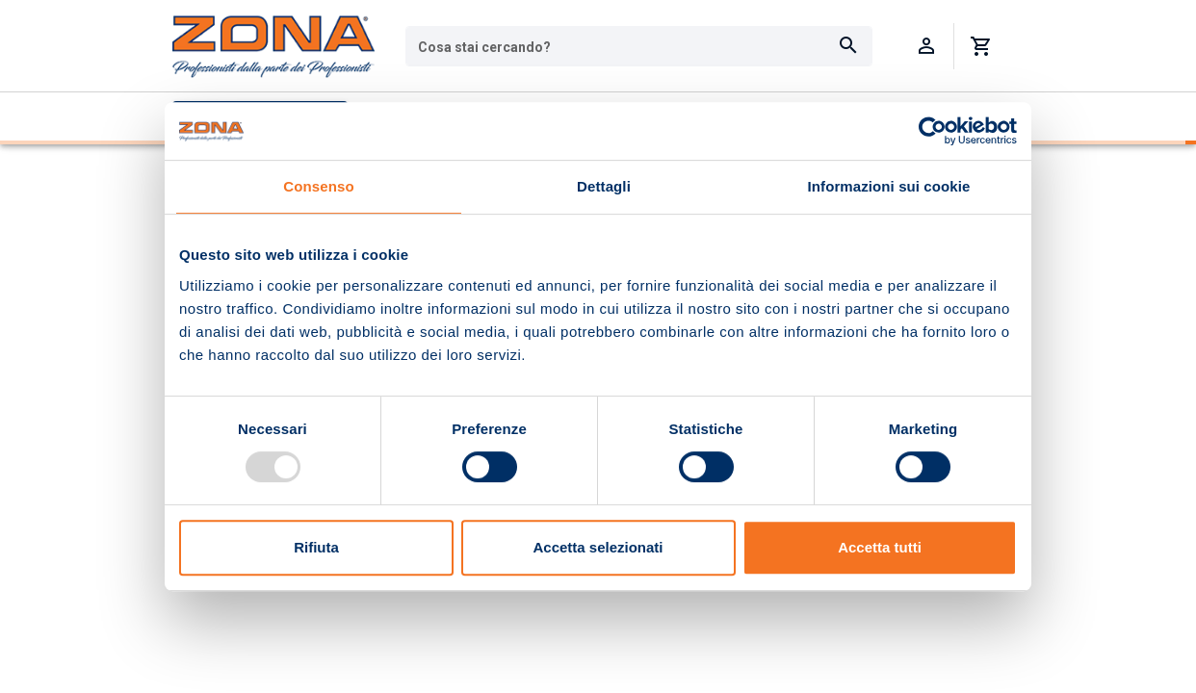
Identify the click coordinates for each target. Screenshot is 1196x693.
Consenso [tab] (318, 186)
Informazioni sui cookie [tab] (889, 186)
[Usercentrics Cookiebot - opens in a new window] (932, 130)
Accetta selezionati (598, 547)
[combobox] (638, 46)
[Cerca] (848, 46)
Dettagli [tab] (604, 186)
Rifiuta (316, 547)
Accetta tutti (880, 547)
